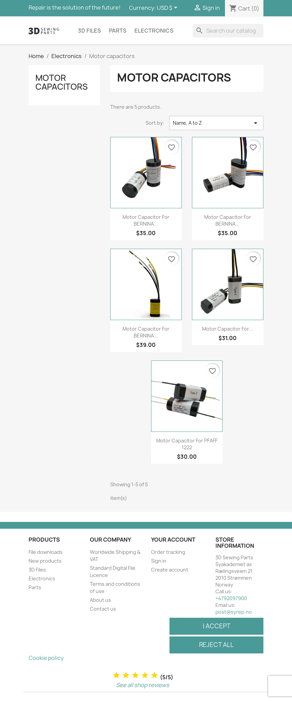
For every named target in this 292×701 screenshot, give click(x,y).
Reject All (216, 645)
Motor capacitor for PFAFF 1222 (186, 444)
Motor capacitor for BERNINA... (146, 220)
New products (45, 561)
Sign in (158, 561)
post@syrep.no (233, 612)
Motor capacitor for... (227, 329)
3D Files (89, 30)
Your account (173, 539)
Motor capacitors (61, 82)
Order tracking (168, 552)
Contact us (103, 609)
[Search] (228, 30)
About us (100, 600)
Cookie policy (46, 658)
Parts (118, 30)
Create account (169, 569)
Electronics (154, 30)
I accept (216, 626)
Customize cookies (90, 658)
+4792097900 (231, 598)
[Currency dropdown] (168, 8)
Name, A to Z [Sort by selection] (216, 123)
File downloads (46, 552)
